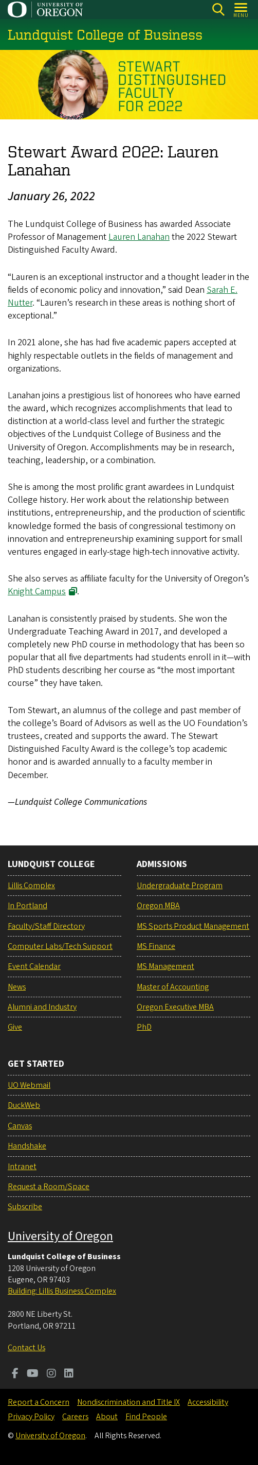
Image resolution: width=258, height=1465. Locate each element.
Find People (146, 1416)
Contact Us (26, 1347)
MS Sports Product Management (193, 926)
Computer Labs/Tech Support (60, 946)
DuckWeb (24, 1105)
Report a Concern (38, 1402)
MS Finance (156, 946)
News (17, 987)
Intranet (22, 1166)
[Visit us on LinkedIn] (69, 1374)
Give (15, 1027)
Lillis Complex (31, 885)
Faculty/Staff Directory (46, 926)
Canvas (20, 1126)
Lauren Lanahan (139, 237)
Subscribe (25, 1206)
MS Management (165, 966)
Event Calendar (34, 966)
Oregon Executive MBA (175, 1007)
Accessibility (208, 1402)
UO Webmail (29, 1085)
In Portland (27, 905)
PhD (144, 1027)
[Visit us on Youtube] (33, 1374)
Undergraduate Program (180, 885)
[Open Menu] (241, 10)
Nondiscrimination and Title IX (128, 1402)
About (107, 1416)
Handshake (27, 1146)
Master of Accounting (173, 987)
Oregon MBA (158, 905)
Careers (75, 1416)
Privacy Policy (31, 1416)
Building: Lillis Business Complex (62, 1291)
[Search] (218, 9)
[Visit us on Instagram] (51, 1374)
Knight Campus (37, 591)
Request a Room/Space (48, 1186)
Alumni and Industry (42, 1007)
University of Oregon (60, 1236)
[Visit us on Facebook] (15, 1374)
